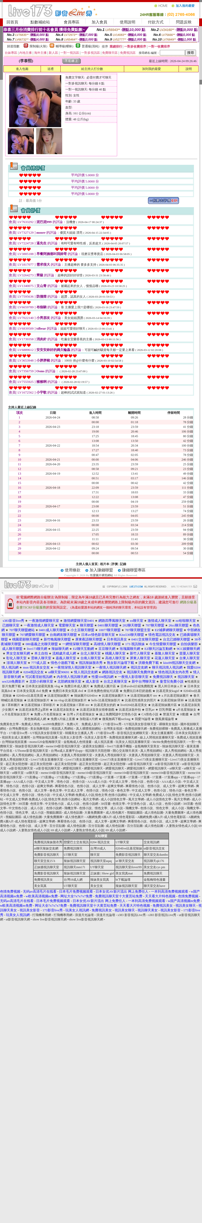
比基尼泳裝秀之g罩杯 (34, 709)
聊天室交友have (154, 886)
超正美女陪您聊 (17, 764)
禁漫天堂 (169, 714)
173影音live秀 (112, 724)
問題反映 (184, 22)
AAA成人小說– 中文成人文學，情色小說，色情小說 (49, 781)
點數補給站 (40, 22)
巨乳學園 (165, 709)
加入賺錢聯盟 (101, 570)
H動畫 (184, 714)
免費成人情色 (30, 724)
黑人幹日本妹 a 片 (171, 686)
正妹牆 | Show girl (102, 873)
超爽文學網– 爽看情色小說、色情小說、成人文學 (71, 786)
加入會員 (99, 22)
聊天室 (95, 854)
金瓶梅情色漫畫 (155, 879)
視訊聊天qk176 (154, 861)
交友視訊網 (151, 842)
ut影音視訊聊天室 (140, 764)
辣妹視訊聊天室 (173, 746)
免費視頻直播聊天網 (123, 737)
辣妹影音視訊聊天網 (29, 746)
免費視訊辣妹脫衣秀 (48, 842)
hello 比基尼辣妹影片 (105, 700)
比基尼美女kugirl (168, 691)
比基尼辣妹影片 (39, 700)
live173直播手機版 (119, 746)
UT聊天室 (122, 842)
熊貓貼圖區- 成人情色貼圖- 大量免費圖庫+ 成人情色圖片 (85, 812)
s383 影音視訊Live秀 (132, 915)
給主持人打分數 (92, 69)
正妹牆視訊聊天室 (46, 867)
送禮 (50, 69)
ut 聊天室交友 (125, 861)
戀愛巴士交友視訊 (76, 842)
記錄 (123, 564)
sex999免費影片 (53, 724)
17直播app (171, 777)
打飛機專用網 (41, 915)
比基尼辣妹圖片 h (114, 695)
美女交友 (96, 886)
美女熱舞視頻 (39, 728)
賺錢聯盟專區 (134, 570)
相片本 (104, 564)
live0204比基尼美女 (134, 705)
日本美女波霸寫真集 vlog (43, 686)
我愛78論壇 (143, 719)
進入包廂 (22, 69)
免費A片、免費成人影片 (83, 724)
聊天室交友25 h (44, 861)
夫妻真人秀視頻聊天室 (76, 755)
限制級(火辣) (38, 46)
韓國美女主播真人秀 (79, 733)
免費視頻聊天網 (136, 728)
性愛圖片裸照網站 (101, 575)
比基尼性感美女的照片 (141, 700)
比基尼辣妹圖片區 (165, 705)
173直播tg (31, 777)
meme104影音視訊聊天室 (63, 746)
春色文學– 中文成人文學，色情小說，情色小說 (81, 790)
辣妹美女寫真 (99, 879)
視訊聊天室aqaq (101, 861)
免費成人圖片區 (105, 686)
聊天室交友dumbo (156, 854)
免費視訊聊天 (73, 848)
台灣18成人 (98, 848)
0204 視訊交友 (100, 842)
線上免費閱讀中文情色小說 (118, 714)
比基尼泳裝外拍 (130, 709)
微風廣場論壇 (165, 719)
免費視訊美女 (43, 879)
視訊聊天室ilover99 (129, 867)
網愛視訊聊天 (72, 768)
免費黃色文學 (9, 724)
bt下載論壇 (123, 879)
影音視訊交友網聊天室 (132, 733)
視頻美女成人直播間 (16, 737)
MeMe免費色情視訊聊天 (169, 742)
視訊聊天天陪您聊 (97, 751)
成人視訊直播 (103, 742)
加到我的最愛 (151, 69)
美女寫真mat (124, 873)
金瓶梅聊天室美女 (147, 746)
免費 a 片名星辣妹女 (48, 714)
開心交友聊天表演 (125, 751)
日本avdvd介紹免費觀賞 (137, 686)
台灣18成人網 (73, 879)
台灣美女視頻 (113, 728)
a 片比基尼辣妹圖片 (176, 695)
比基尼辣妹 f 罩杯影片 (40, 705)
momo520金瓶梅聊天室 (45, 742)
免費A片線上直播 (63, 719)
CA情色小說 (150, 714)
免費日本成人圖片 (76, 686)
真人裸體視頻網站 (88, 728)
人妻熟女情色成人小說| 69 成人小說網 (44, 830)
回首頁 (12, 22)
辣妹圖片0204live (86, 695)
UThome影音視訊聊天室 (31, 751)
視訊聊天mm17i (74, 867)
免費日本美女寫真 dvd (68, 691)
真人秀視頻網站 (151, 751)
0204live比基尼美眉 (30, 695)
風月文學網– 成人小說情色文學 (104, 799)
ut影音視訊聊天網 (18, 919)
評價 (114, 564)
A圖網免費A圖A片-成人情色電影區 (110, 817)
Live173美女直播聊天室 (47, 759)
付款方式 (155, 22)
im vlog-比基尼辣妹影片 (70, 700)
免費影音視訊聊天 (46, 854)
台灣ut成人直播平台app (67, 751)
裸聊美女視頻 (168, 724)
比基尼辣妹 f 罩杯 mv (75, 705)
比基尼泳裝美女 (64, 709)
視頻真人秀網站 (62, 728)
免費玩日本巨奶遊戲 (137, 691)
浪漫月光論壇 (84, 915)
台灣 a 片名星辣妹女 (81, 714)
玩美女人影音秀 (71, 737)
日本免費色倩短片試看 (103, 691)
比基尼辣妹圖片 (59, 695)
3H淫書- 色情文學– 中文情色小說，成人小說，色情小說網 (58, 804)
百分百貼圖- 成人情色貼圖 (67, 826)
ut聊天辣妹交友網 (46, 848)
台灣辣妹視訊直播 (45, 737)
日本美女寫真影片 (187, 733)
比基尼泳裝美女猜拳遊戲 (97, 709)
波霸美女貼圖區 (93, 746)
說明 (189, 69)
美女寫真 (40, 886)
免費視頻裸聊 (158, 728)
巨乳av (150, 709)
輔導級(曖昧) (64, 46)
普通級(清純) (90, 46)
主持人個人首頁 (87, 564)
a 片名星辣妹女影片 (15, 714)
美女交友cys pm (154, 867)
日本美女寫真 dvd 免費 (32, 691)
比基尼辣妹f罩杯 (173, 700)
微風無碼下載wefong (116, 719)
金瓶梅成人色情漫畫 (78, 742)
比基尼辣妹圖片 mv (144, 695)
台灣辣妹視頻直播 (14, 742)
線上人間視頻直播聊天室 (157, 737)
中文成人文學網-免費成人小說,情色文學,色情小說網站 (90, 795)
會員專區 (71, 22)
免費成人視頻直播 (189, 737)
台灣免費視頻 (18, 728)
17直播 (109, 777)
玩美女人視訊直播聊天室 (133, 742)
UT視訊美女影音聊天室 (140, 724)
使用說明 (127, 22)
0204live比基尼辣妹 (129, 848)
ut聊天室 (175, 768)
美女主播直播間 (162, 733)
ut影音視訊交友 (154, 848)
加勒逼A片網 (89, 719)
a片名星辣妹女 (186, 709)
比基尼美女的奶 (105, 705)
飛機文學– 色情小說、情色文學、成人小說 (93, 808)
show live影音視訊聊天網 (49, 919)
